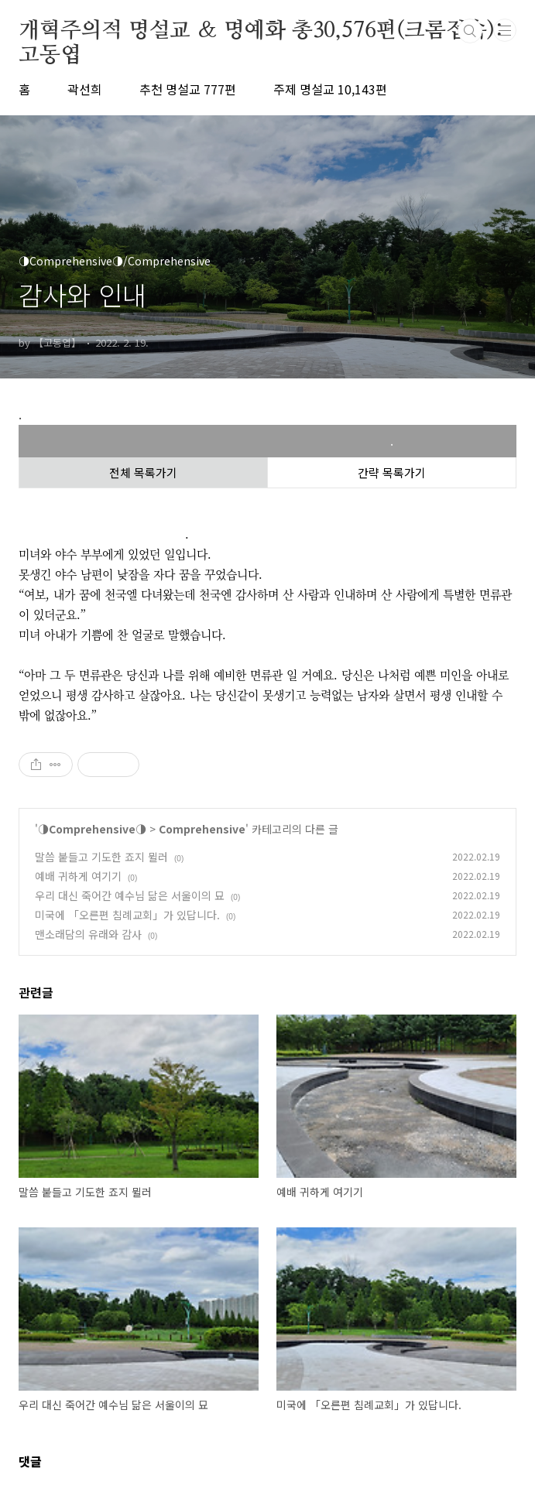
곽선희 (84, 89)
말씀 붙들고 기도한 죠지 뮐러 (101, 856)
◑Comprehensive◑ (92, 829)
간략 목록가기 (392, 472)
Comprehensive (202, 829)
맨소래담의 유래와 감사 (88, 934)
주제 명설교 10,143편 (330, 89)
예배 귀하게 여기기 (78, 876)
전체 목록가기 (143, 472)
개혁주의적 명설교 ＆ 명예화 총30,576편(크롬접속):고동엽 (261, 31)
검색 (470, 31)
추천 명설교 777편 (187, 89)
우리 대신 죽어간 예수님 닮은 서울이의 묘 (130, 895)
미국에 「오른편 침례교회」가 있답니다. (127, 914)
